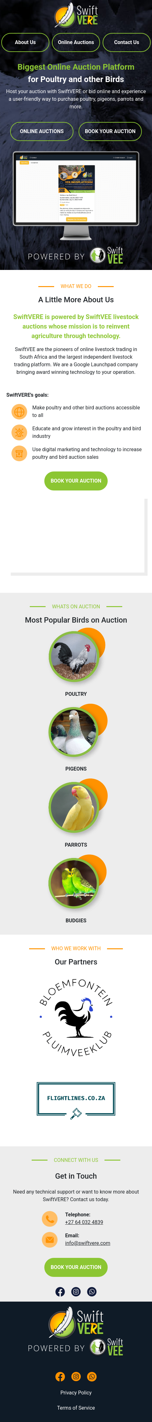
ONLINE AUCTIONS (42, 131)
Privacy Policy (76, 1393)
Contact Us (126, 42)
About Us (25, 42)
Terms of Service (76, 1408)
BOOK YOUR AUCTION (110, 131)
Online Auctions (76, 42)
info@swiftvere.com (87, 1243)
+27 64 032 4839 (84, 1222)
